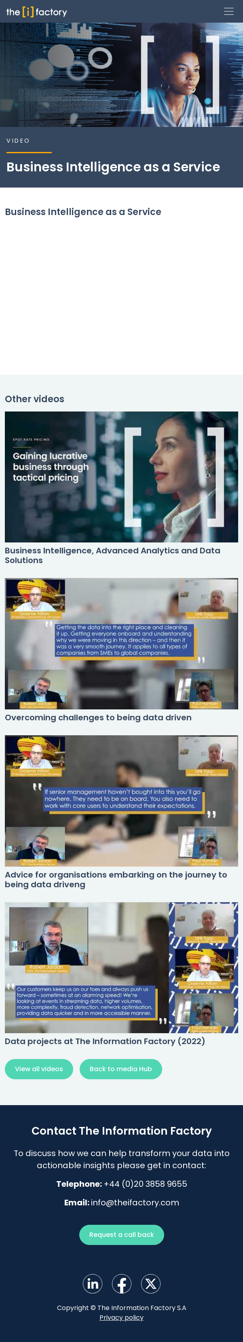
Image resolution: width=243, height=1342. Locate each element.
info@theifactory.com (135, 1202)
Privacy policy (121, 1317)
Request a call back (121, 1234)
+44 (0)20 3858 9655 (145, 1184)
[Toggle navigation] (229, 11)
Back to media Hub (121, 1069)
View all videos (39, 1069)
